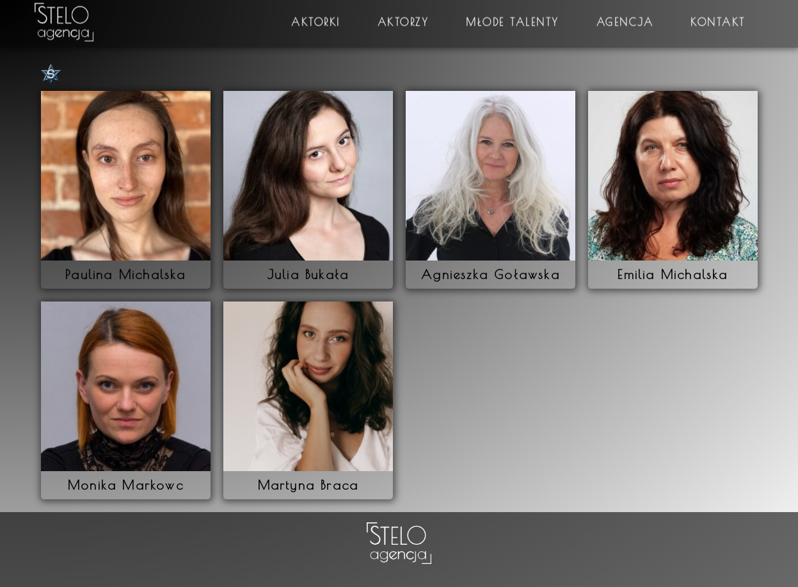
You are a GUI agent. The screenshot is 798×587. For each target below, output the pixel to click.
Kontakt (718, 16)
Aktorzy (403, 16)
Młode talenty (512, 16)
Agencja (625, 16)
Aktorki (315, 16)
